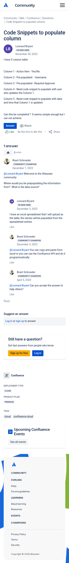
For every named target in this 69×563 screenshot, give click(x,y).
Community (25, 5)
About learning (18, 503)
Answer (10, 125)
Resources (16, 509)
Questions (48, 18)
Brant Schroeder (22, 160)
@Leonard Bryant (13, 173)
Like (12, 226)
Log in (8, 321)
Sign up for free (19, 353)
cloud (7, 416)
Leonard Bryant (24, 46)
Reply (7, 301)
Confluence (33, 18)
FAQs (13, 486)
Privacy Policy (18, 534)
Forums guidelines (20, 491)
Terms (14, 539)
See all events (18, 441)
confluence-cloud (23, 416)
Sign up (20, 321)
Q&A (21, 18)
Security (15, 545)
